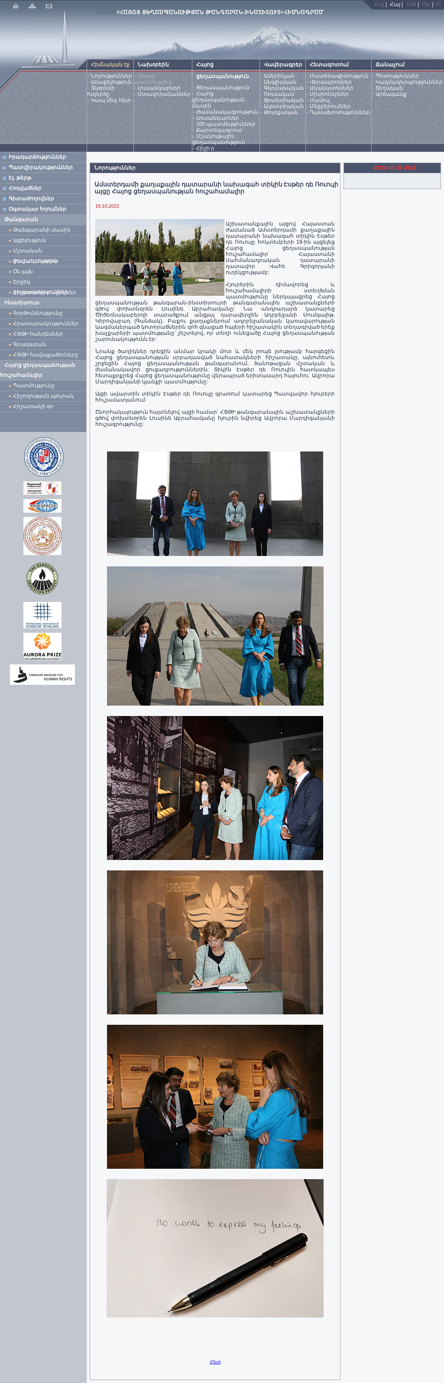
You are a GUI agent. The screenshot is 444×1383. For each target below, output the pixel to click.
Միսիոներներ (329, 94)
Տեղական (389, 88)
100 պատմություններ (226, 124)
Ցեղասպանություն (223, 88)
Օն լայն (24, 271)
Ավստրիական (284, 106)
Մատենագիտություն (339, 76)
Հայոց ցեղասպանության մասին (218, 100)
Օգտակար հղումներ (37, 209)
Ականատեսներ (331, 88)
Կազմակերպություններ (409, 82)
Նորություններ (111, 76)
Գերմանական (284, 88)
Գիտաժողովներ (31, 199)
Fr (438, 4)
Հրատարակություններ (45, 323)
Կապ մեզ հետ (111, 100)
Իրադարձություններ (37, 157)
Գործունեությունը (38, 313)
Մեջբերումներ (330, 106)
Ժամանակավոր (35, 261)
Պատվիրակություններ (41, 167)
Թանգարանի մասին (42, 230)
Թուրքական (281, 112)
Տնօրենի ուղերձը (101, 91)
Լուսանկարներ (159, 88)
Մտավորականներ (164, 94)
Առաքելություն (111, 82)
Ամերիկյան (279, 76)
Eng (379, 4)
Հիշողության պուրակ (43, 396)
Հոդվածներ (25, 188)
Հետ (215, 1361)
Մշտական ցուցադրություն (35, 252)
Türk (411, 4)
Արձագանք (391, 94)
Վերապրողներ (331, 82)
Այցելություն (29, 240)
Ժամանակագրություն (227, 112)
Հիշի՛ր (205, 148)
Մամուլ (320, 100)
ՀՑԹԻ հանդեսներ (39, 334)
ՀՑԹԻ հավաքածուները (45, 355)
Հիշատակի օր (33, 406)
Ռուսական (279, 94)
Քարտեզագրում (219, 130)
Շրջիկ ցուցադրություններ (42, 283)
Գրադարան (29, 344)
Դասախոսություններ (340, 112)
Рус (426, 4)
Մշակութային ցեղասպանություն (218, 139)
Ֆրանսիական (284, 100)
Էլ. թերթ (20, 178)
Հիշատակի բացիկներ (46, 292)
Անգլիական (280, 82)
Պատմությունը (34, 386)
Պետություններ (397, 76)
